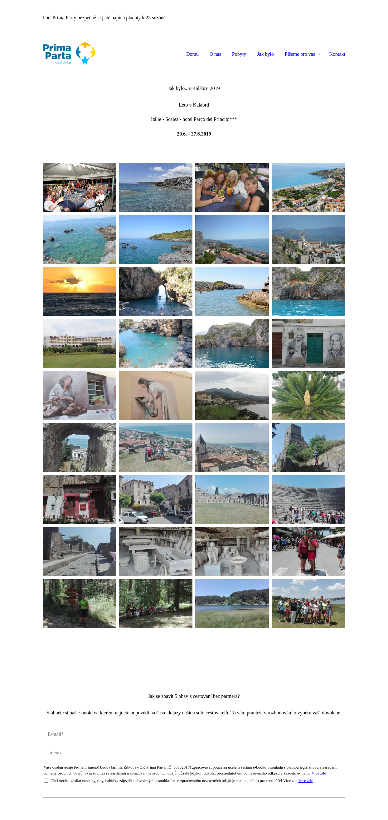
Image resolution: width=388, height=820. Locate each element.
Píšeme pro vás (300, 54)
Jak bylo (265, 54)
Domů (192, 54)
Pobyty (239, 54)
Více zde (319, 772)
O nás (215, 54)
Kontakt (337, 54)
